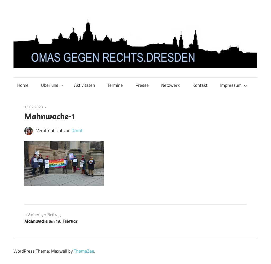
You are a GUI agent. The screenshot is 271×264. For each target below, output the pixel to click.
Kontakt (199, 85)
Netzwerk (170, 85)
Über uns (52, 85)
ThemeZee (84, 251)
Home (23, 85)
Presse (142, 85)
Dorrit (77, 130)
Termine (115, 85)
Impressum (233, 85)
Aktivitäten (84, 85)
